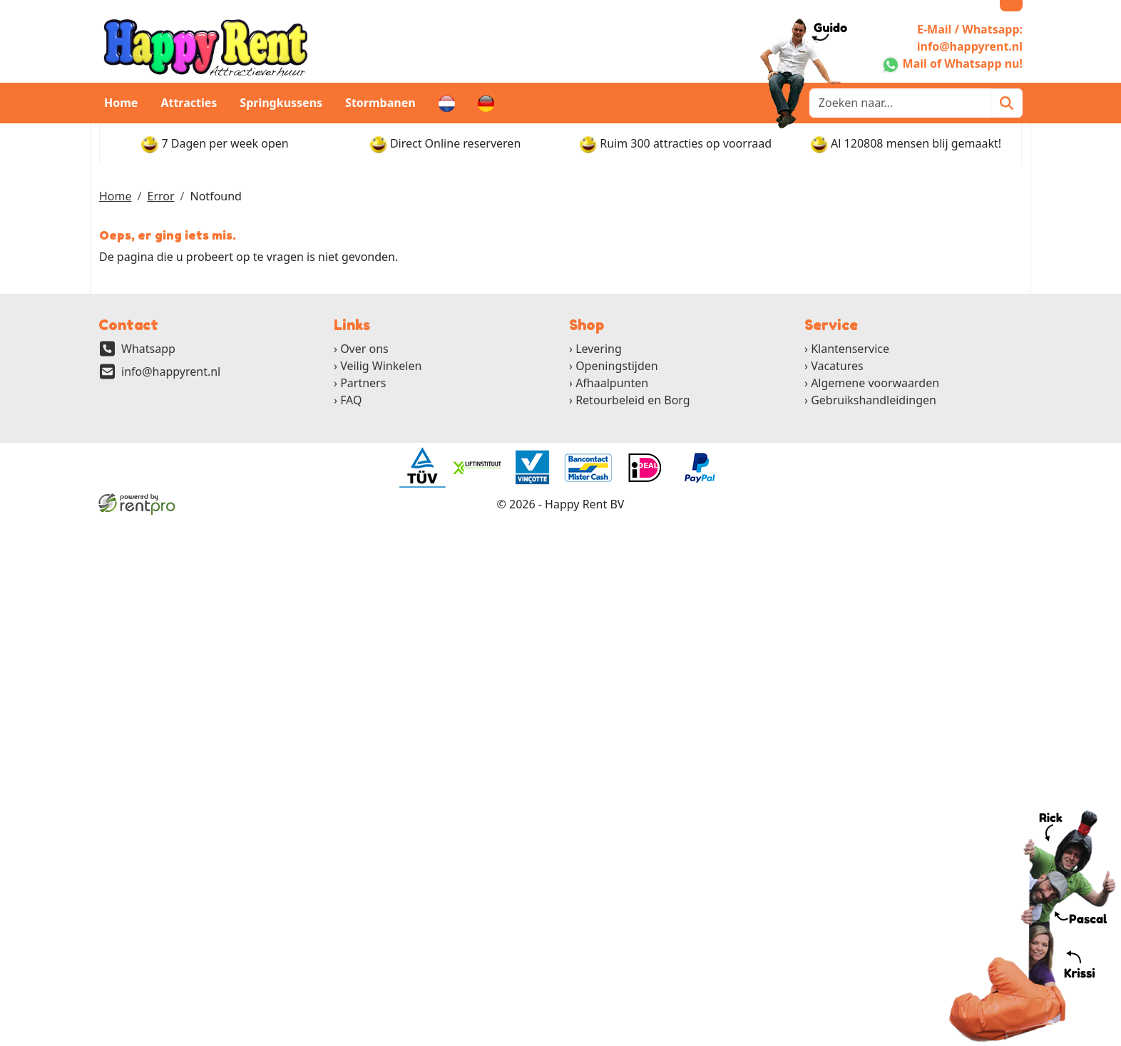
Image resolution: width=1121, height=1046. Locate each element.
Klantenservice (850, 349)
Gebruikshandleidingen (873, 400)
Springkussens (281, 103)
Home (121, 103)
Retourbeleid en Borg (632, 400)
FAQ (351, 400)
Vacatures (837, 366)
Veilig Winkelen (380, 366)
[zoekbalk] (900, 103)
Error (160, 196)
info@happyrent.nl (170, 371)
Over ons (364, 349)
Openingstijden (616, 366)
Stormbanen (380, 103)
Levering (598, 349)
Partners (363, 383)
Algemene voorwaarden (875, 383)
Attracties (188, 103)
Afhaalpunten (611, 383)
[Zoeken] (1007, 103)
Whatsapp (148, 349)
